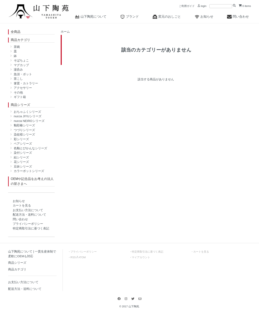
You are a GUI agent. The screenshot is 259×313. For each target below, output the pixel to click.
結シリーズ (21, 157)
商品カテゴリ (20, 40)
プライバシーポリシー (28, 223)
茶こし (18, 78)
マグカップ (21, 65)
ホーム (65, 31)
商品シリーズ (20, 104)
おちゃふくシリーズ (27, 111)
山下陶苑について (90, 16)
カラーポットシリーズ (29, 171)
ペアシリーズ (23, 143)
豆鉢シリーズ (23, 166)
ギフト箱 (20, 97)
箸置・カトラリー (26, 83)
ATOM (82, 257)
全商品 (15, 31)
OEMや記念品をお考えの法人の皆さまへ (32, 181)
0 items (245, 6)
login (202, 6)
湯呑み (18, 69)
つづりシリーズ (24, 130)
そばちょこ (21, 60)
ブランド (129, 16)
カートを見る (22, 205)
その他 (18, 92)
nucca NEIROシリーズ (29, 121)
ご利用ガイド (187, 6)
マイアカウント (141, 257)
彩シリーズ (21, 139)
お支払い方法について (28, 210)
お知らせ (204, 16)
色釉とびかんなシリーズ (30, 148)
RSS (73, 257)
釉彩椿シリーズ (24, 125)
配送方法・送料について (29, 214)
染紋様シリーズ (24, 134)
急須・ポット (23, 74)
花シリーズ (21, 161)
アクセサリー (23, 87)
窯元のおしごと (167, 16)
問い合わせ (238, 16)
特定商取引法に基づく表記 (31, 228)
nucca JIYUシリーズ (27, 116)
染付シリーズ (23, 152)
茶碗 (17, 46)
